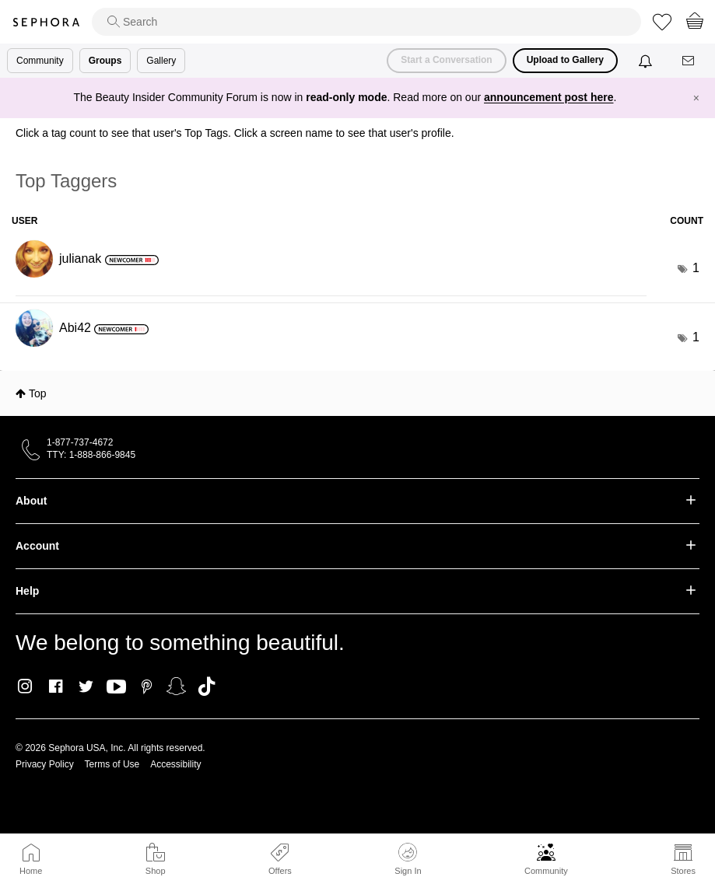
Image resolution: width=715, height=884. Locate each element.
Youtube (116, 687)
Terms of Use (112, 764)
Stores (683, 870)
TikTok (206, 686)
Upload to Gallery (565, 59)
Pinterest (146, 686)
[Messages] (689, 61)
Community (546, 870)
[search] (366, 22)
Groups (105, 60)
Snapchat (176, 686)
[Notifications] (647, 60)
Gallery (161, 60)
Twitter (86, 686)
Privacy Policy (45, 764)
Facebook (55, 686)
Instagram (25, 686)
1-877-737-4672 (80, 442)
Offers (280, 870)
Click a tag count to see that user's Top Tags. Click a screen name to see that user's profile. (235, 133)
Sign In (407, 859)
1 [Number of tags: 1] (695, 267)
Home (30, 870)
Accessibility (175, 764)
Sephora (46, 22)
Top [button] (38, 393)
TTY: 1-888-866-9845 (91, 454)
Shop (155, 870)
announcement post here (548, 97)
